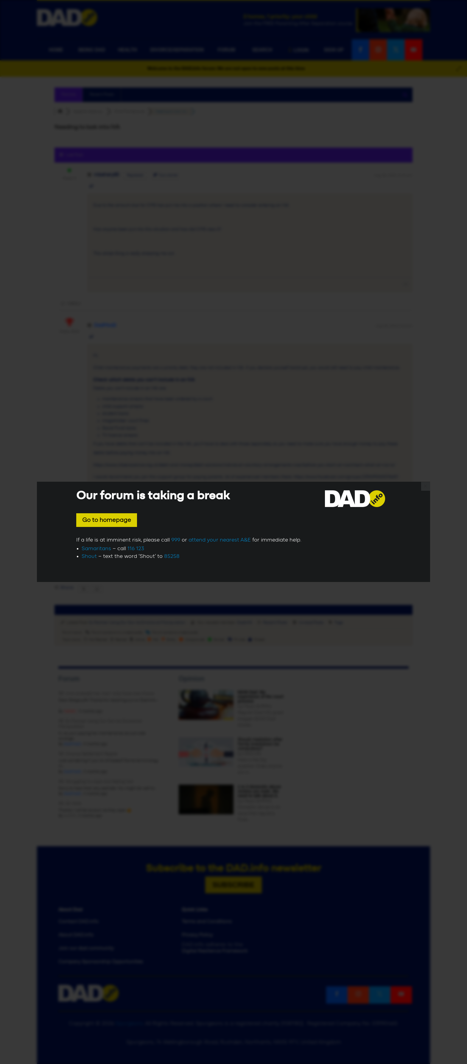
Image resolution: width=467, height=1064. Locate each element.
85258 (172, 556)
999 (175, 540)
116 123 (135, 548)
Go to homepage (106, 520)
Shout (89, 556)
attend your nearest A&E (220, 540)
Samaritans (96, 548)
